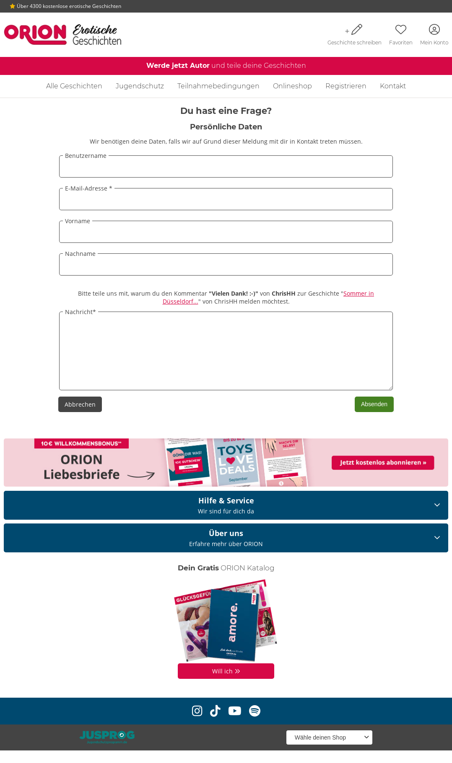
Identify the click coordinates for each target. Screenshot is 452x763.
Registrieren (345, 86)
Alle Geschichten (74, 86)
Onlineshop (292, 86)
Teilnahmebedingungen (218, 86)
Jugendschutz (140, 86)
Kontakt (393, 86)
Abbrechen (80, 417)
